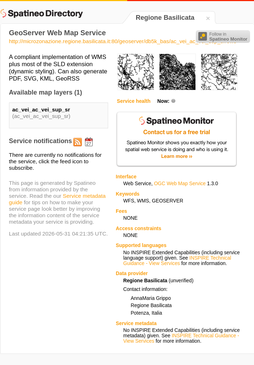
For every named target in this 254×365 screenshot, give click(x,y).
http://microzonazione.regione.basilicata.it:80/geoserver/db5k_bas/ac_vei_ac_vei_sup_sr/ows (122, 41)
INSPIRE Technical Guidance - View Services (177, 260)
